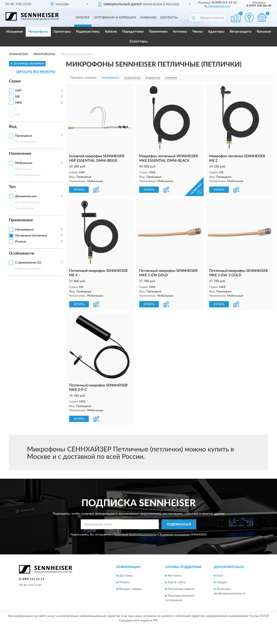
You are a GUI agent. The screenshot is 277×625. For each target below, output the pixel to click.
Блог (220, 575)
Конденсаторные (27, 202)
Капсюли (264, 31)
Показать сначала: (83, 77)
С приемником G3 (28, 262)
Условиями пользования (174, 534)
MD (18, 114)
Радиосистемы (88, 31)
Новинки (148, 17)
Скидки (222, 582)
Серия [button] (15, 81)
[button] (217, 5)
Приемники (158, 31)
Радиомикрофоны (28, 268)
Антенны (180, 31)
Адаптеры (216, 31)
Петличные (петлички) (31, 235)
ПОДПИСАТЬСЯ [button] (179, 524)
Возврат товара (130, 589)
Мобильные (23, 163)
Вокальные (23, 169)
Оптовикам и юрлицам (115, 17)
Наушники (14, 31)
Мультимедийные (28, 175)
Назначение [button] (20, 154)
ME (17, 96)
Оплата (124, 582)
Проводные (23, 135)
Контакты (169, 17)
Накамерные (24, 229)
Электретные (24, 208)
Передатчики (133, 31)
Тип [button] (12, 187)
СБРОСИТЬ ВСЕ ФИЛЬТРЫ (36, 71)
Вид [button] (13, 127)
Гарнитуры (62, 31)
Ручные (20, 241)
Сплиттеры (139, 41)
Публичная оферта (181, 589)
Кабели (111, 31)
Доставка (126, 575)
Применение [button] (21, 220)
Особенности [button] (21, 254)
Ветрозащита (240, 31)
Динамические (26, 196)
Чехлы (197, 31)
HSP (18, 90)
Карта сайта (176, 582)
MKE (18, 102)
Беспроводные (26, 141)
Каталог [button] (83, 17)
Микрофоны (38, 31)
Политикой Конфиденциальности (135, 534)
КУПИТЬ (79, 189)
